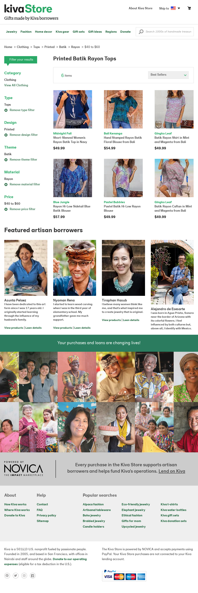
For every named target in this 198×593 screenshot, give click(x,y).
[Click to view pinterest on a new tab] (8, 575)
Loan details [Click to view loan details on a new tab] (33, 328)
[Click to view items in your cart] (189, 9)
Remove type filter (19, 110)
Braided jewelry (94, 521)
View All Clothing (16, 85)
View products (13, 328)
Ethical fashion (132, 515)
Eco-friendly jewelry (136, 504)
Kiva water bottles (173, 510)
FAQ (40, 510)
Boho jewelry (92, 515)
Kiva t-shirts (169, 504)
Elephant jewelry (133, 510)
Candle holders (93, 526)
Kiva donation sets (174, 521)
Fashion (26, 31)
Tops (7, 104)
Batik (8, 154)
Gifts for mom (131, 521)
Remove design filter (21, 135)
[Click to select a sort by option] (168, 75)
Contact (42, 504)
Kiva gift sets (170, 515)
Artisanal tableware (97, 510)
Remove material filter (22, 184)
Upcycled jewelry (134, 526)
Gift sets (79, 31)
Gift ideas (95, 31)
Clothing (10, 80)
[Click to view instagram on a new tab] (25, 575)
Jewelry (11, 31)
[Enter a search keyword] (165, 31)
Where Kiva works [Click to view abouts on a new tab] (17, 510)
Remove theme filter (20, 159)
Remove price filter (19, 209)
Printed (9, 129)
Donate (125, 31)
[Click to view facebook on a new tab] (34, 575)
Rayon (8, 179)
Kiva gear (62, 31)
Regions (111, 31)
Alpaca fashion (93, 504)
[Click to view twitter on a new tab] (17, 575)
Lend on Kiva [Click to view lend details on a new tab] (172, 471)
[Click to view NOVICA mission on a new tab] (23, 469)
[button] (141, 32)
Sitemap (43, 521)
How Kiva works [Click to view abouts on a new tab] (15, 504)
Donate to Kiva (14, 515)
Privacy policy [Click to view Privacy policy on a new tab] (46, 515)
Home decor (43, 31)
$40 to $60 (12, 203)
